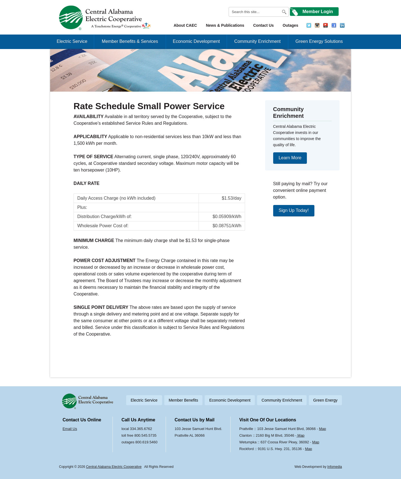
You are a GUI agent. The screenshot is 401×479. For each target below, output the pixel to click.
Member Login (317, 11)
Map (322, 429)
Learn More (290, 157)
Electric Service (72, 41)
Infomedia (334, 467)
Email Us (70, 429)
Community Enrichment (257, 41)
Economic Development (196, 41)
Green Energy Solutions (319, 41)
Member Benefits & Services (130, 41)
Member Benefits (183, 400)
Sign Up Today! (294, 210)
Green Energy (325, 400)
